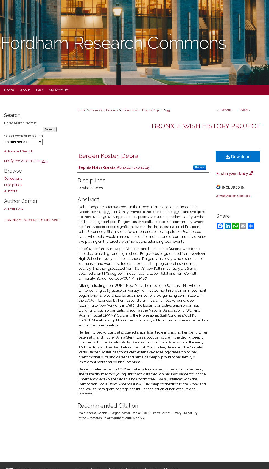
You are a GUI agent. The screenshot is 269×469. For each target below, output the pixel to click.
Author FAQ (13, 209)
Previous (225, 110)
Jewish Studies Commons (233, 195)
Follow (199, 167)
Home (81, 110)
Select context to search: (24, 136)
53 (168, 110)
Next (244, 110)
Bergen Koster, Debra (108, 155)
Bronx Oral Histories (104, 110)
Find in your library (234, 173)
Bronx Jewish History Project (142, 110)
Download (238, 156)
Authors (10, 191)
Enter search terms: (20, 123)
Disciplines (13, 185)
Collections (13, 178)
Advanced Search (18, 151)
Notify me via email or (25, 161)
